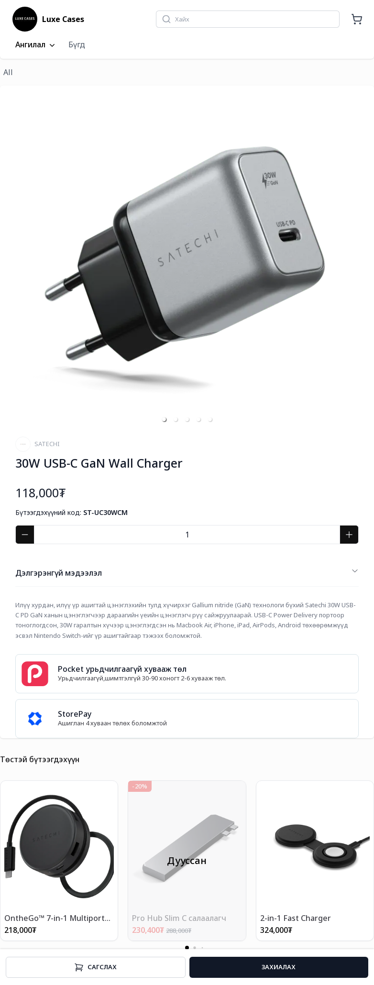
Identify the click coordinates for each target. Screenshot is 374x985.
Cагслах (95, 967)
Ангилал (36, 45)
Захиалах (279, 967)
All (8, 72)
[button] (164, 419)
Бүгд (76, 44)
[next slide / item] (352, 257)
